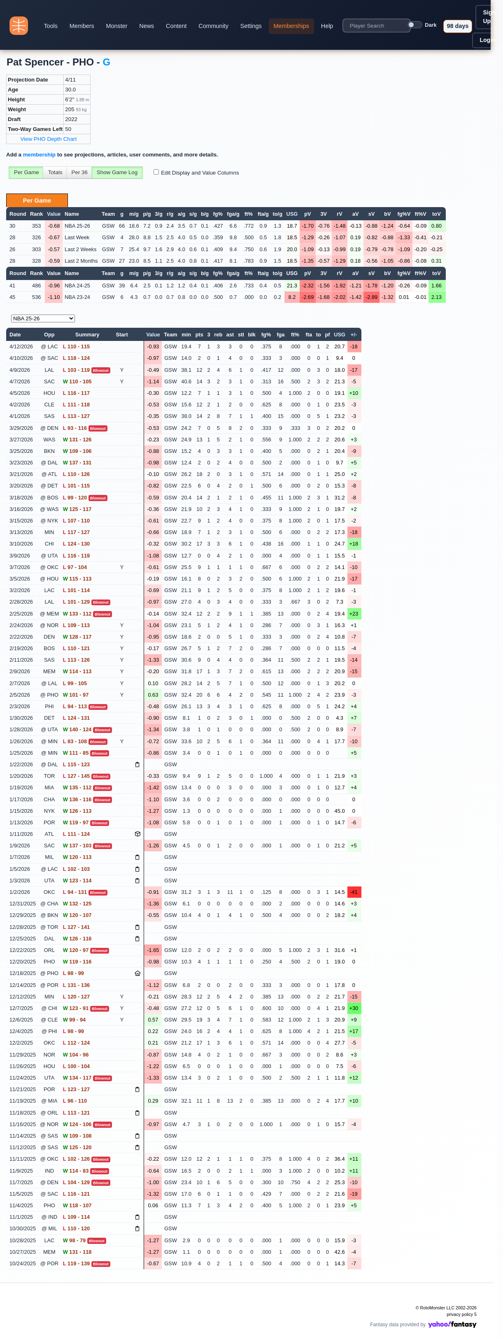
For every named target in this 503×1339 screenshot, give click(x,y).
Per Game (26, 172)
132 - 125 (77, 903)
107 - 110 (76, 521)
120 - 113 (77, 857)
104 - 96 (76, 1055)
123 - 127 (76, 1089)
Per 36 (80, 172)
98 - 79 (74, 1240)
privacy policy (460, 1314)
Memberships (291, 26)
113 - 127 (76, 416)
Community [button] (213, 26)
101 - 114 (76, 590)
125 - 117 (77, 509)
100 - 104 (76, 1066)
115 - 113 (77, 579)
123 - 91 (76, 1008)
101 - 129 (76, 602)
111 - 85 (76, 753)
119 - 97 (76, 822)
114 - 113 (77, 671)
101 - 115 (76, 486)
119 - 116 (77, 962)
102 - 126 (76, 1159)
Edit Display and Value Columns (200, 173)
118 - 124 (76, 358)
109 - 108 (77, 1136)
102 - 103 (76, 869)
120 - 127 (76, 997)
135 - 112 (77, 787)
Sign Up (489, 16)
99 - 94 (74, 1020)
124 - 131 (76, 718)
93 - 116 (75, 428)
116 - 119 (76, 556)
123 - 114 (77, 880)
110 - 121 (76, 648)
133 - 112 (77, 614)
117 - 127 (76, 532)
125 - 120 (77, 1147)
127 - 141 (76, 927)
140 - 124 (77, 729)
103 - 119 (76, 370)
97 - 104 (75, 567)
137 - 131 (77, 463)
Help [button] (327, 26)
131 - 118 (77, 1252)
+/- (354, 334)
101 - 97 (76, 695)
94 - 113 (75, 706)
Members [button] (82, 26)
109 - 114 (76, 1217)
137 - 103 (77, 845)
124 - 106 (77, 1124)
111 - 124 (76, 834)
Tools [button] (51, 26)
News (146, 26)
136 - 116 (77, 799)
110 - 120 (76, 1228)
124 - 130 (76, 544)
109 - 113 (76, 625)
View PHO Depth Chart (48, 139)
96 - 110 (75, 1101)
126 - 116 (77, 938)
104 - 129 (76, 1182)
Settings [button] (251, 26)
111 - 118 (76, 404)
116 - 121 (76, 1194)
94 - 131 (75, 892)
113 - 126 (76, 660)
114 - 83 (76, 1171)
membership (39, 155)
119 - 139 (76, 1263)
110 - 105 (77, 381)
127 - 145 (76, 776)
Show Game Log (117, 172)
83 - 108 (75, 741)
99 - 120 (75, 498)
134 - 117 (77, 1078)
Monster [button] (117, 26)
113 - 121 (76, 1113)
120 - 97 (76, 950)
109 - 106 (77, 451)
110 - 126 (76, 474)
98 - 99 (73, 973)
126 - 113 (77, 811)
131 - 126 (77, 439)
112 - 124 (76, 1043)
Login (487, 40)
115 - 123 (76, 764)
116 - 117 (76, 393)
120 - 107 (77, 915)
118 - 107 (77, 1205)
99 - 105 (75, 683)
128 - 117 (77, 637)
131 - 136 (76, 985)
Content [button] (176, 26)
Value (54, 214)
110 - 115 (76, 346)
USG (292, 214)
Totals (55, 172)
